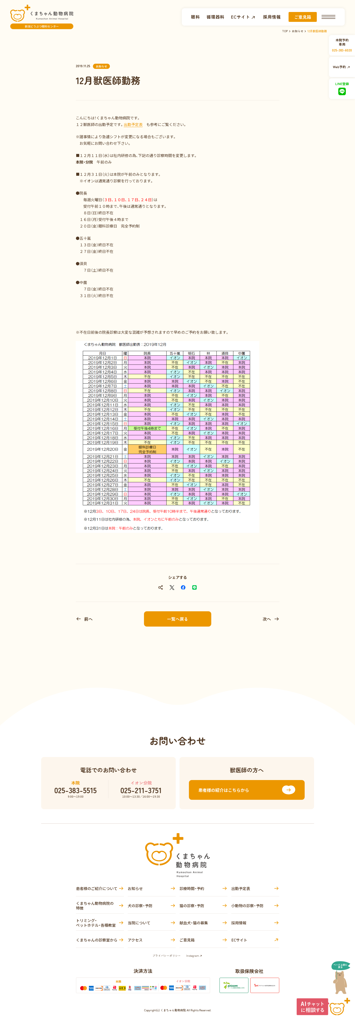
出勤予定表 (133, 124)
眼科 (192, 17)
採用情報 (269, 17)
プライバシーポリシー (166, 955)
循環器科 (213, 17)
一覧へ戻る (177, 619)
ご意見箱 (299, 17)
